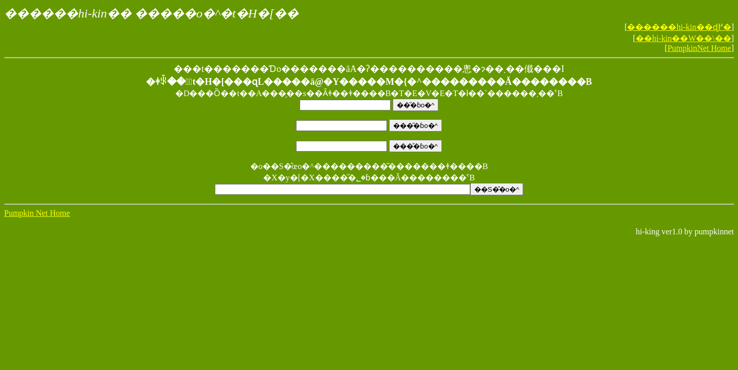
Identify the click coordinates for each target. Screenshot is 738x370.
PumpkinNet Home (699, 48)
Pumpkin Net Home (37, 213)
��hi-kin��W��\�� (683, 38)
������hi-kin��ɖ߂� (679, 27)
